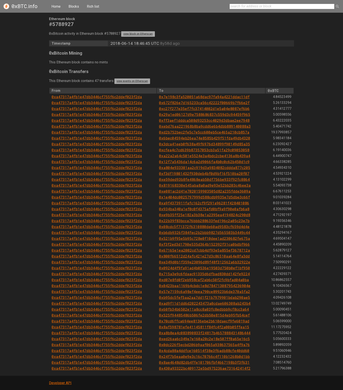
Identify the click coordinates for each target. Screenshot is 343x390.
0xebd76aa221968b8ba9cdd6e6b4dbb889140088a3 (205, 126)
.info (24, 6)
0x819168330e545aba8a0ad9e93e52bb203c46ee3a (205, 185)
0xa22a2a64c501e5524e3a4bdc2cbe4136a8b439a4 (204, 155)
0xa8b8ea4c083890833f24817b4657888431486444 (204, 333)
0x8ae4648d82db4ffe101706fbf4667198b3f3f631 (204, 362)
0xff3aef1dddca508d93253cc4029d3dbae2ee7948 (204, 120)
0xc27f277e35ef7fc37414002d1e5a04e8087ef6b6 (204, 108)
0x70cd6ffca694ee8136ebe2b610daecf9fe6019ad (204, 321)
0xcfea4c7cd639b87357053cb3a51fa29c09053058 (204, 150)
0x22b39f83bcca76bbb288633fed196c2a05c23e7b (204, 220)
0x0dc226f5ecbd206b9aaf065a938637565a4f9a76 (204, 344)
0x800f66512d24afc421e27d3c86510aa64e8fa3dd (204, 256)
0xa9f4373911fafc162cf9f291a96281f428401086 (204, 203)
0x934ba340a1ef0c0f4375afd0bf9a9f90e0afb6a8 (204, 209)
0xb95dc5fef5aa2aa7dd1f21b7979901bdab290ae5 (204, 297)
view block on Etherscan (138, 33)
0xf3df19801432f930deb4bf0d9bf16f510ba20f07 (204, 173)
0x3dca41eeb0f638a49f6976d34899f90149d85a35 (204, 144)
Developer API (60, 383)
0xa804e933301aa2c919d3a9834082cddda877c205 (204, 167)
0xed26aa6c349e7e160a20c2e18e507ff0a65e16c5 (204, 338)
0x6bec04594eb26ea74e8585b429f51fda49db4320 (204, 138)
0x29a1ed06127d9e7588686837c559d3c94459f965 (204, 114)
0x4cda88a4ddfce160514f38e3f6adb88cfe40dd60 (204, 350)
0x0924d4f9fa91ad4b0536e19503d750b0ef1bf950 (204, 268)
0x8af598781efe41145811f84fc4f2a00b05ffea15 (204, 327)
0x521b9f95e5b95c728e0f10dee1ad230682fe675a (204, 238)
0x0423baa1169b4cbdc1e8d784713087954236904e (204, 285)
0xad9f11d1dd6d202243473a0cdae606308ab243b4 (204, 303)
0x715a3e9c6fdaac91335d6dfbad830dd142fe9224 (204, 274)
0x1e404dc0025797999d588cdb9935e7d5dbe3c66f (204, 197)
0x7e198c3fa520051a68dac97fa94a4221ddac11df (204, 96)
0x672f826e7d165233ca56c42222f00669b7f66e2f (204, 102)
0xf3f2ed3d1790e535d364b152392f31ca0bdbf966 (204, 244)
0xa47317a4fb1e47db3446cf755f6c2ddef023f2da (97, 96)
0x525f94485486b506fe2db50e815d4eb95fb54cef (204, 315)
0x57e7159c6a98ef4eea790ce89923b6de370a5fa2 (204, 291)
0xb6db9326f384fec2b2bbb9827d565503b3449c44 (204, 232)
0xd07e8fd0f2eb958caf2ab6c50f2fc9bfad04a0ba (204, 279)
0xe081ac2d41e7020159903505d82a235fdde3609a (204, 191)
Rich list (93, 6)
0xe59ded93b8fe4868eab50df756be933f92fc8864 (204, 179)
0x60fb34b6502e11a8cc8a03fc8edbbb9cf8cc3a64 (204, 309)
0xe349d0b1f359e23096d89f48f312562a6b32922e (204, 262)
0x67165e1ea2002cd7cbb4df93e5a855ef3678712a (204, 250)
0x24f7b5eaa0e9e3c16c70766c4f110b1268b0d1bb (204, 356)
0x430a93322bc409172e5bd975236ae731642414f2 (204, 368)
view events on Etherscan (132, 81)
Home (56, 6)
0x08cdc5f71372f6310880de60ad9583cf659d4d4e (204, 226)
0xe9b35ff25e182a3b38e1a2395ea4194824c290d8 (204, 214)
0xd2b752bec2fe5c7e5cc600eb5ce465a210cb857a (204, 132)
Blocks (73, 6)
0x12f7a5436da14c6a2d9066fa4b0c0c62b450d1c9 (204, 161)
